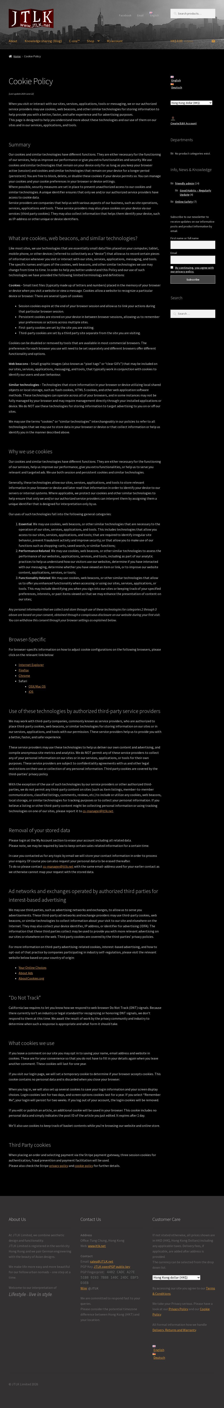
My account (115, 41)
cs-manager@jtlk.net (98, 811)
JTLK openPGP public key (112, 1267)
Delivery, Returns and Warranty (174, 1330)
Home (17, 56)
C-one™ (74, 41)
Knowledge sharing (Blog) (43, 41)
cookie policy (84, 1166)
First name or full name (184, 238)
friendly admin (184, 183)
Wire (83, 1288)
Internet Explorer (31, 665)
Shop (90, 41)
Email (140, 15)
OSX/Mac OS (37, 686)
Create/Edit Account (183, 120)
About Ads (26, 973)
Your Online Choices (32, 967)
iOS (31, 691)
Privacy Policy (178, 1309)
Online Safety (184, 202)
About (13, 41)
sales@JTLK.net (101, 1261)
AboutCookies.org (31, 978)
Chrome (24, 675)
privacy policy (58, 1166)
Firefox (24, 670)
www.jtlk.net (97, 1246)
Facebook (125, 15)
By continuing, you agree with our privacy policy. (192, 269)
